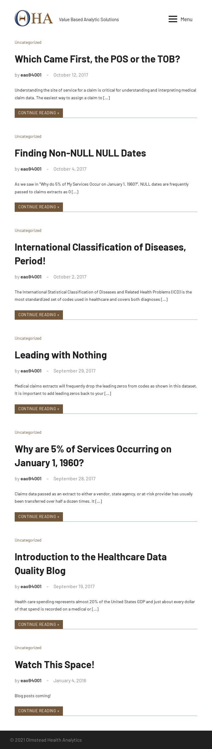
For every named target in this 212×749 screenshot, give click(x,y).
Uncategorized (28, 42)
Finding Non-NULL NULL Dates (80, 152)
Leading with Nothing (61, 354)
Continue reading (37, 112)
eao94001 (31, 75)
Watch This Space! (55, 664)
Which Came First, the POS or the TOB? (97, 58)
